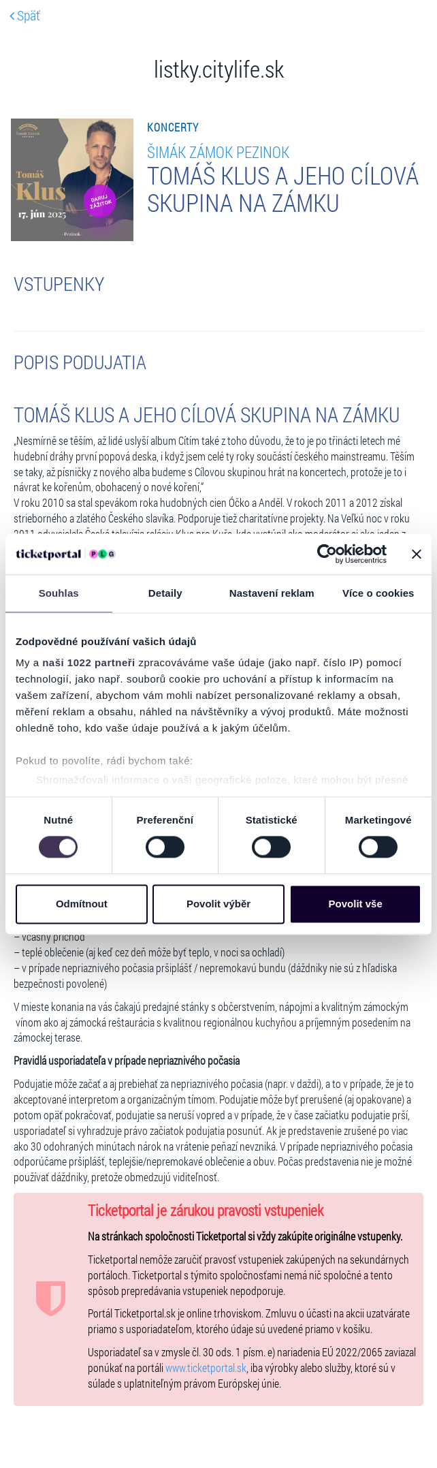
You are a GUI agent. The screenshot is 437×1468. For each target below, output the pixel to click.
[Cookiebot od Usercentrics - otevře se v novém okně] (327, 554)
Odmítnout (82, 903)
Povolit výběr (218, 903)
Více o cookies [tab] (378, 593)
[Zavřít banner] (416, 554)
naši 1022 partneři (88, 662)
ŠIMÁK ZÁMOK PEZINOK (218, 151)
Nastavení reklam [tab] (271, 593)
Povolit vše (356, 903)
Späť (25, 15)
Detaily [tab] (165, 593)
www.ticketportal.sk (205, 1367)
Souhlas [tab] (59, 593)
